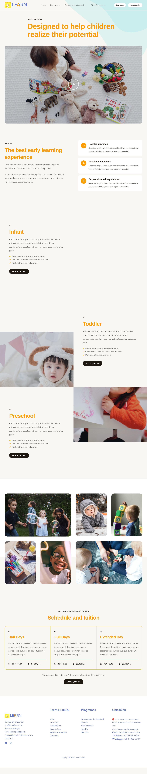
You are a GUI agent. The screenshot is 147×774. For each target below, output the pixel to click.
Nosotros (54, 724)
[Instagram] (11, 745)
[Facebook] (6, 745)
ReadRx (84, 730)
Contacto (54, 737)
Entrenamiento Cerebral (92, 720)
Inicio (52, 720)
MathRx (84, 734)
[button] (54, 5)
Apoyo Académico (58, 734)
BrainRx (84, 724)
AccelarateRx (87, 727)
